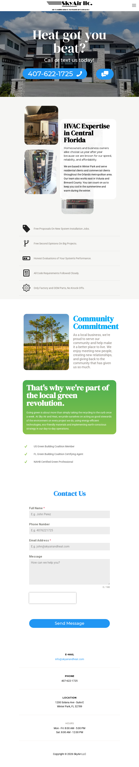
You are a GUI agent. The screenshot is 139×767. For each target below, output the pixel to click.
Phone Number (39, 524)
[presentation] (52, 598)
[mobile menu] (134, 5)
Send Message (69, 623)
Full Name (37, 508)
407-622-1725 (55, 73)
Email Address (40, 540)
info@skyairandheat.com (69, 659)
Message (35, 556)
